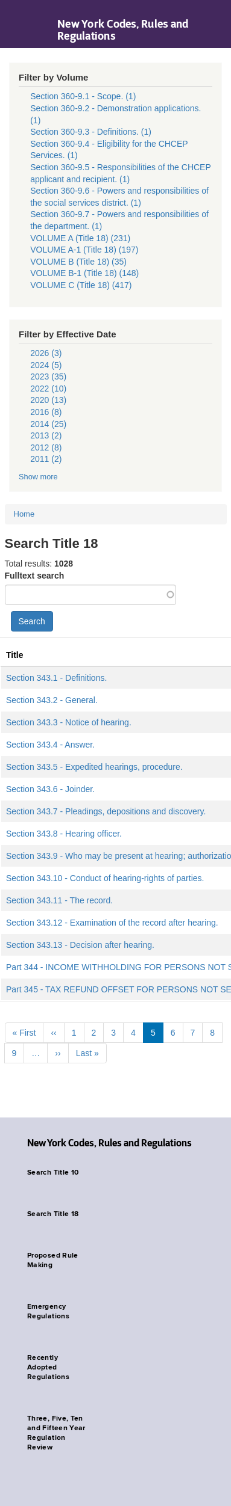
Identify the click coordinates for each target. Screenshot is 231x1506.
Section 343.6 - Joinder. (50, 789)
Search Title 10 (52, 1172)
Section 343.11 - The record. (59, 900)
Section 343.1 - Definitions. (56, 678)
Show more (38, 476)
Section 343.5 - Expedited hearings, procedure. (94, 767)
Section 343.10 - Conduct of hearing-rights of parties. (105, 878)
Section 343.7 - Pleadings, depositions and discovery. (106, 811)
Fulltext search (35, 575)
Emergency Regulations (48, 1311)
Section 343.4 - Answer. (50, 744)
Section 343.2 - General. (52, 700)
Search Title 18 (52, 1214)
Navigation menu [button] (19, 24)
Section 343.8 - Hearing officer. (64, 833)
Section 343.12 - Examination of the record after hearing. (112, 922)
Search (32, 621)
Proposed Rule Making (52, 1260)
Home (24, 513)
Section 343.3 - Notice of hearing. (68, 722)
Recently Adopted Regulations (48, 1367)
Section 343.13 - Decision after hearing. (80, 945)
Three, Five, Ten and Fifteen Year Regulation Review (56, 1433)
